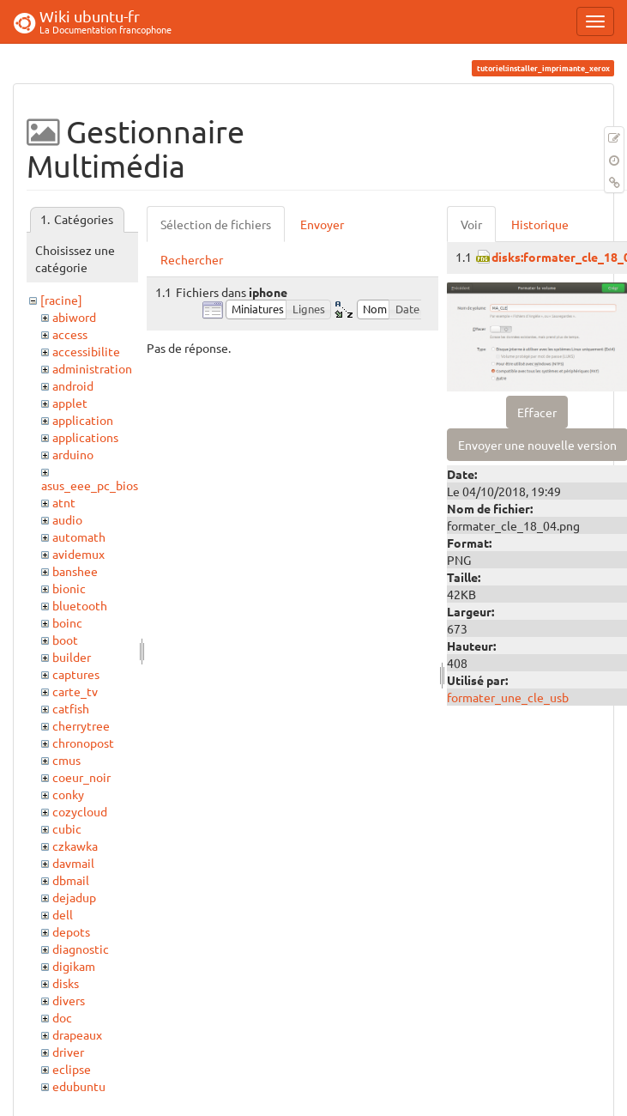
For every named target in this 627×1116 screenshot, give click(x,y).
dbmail (70, 880)
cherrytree (81, 725)
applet (69, 402)
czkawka (75, 845)
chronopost (83, 742)
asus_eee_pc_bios (89, 485)
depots (71, 931)
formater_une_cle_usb (508, 697)
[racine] (61, 299)
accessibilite (86, 351)
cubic (66, 828)
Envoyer (322, 224)
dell (62, 914)
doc (62, 1017)
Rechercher (191, 259)
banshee (75, 571)
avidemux (78, 553)
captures (75, 674)
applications (85, 437)
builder (71, 656)
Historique (540, 224)
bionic (69, 588)
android (72, 385)
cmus (66, 759)
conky (68, 794)
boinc (67, 622)
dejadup (74, 897)
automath (79, 536)
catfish (70, 708)
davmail (73, 862)
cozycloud (79, 811)
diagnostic (80, 948)
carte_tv (75, 691)
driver (68, 1051)
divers (68, 1000)
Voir (471, 224)
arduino (72, 454)
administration (92, 368)
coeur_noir (81, 777)
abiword (74, 316)
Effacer (537, 412)
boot (65, 639)
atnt (63, 502)
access (69, 334)
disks (65, 983)
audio (67, 519)
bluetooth (79, 605)
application (82, 420)
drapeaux (77, 1034)
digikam (73, 965)
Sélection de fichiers (215, 224)
